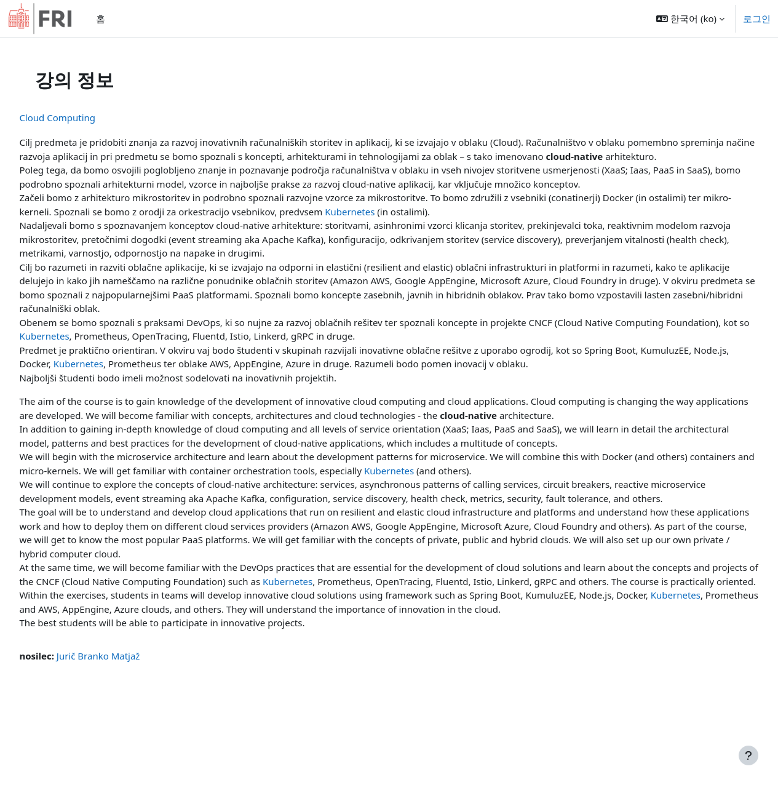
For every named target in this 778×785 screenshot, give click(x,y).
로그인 (757, 18)
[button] (690, 18)
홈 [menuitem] (100, 18)
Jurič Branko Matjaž (125, 697)
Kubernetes (406, 225)
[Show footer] (748, 755)
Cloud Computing (85, 117)
